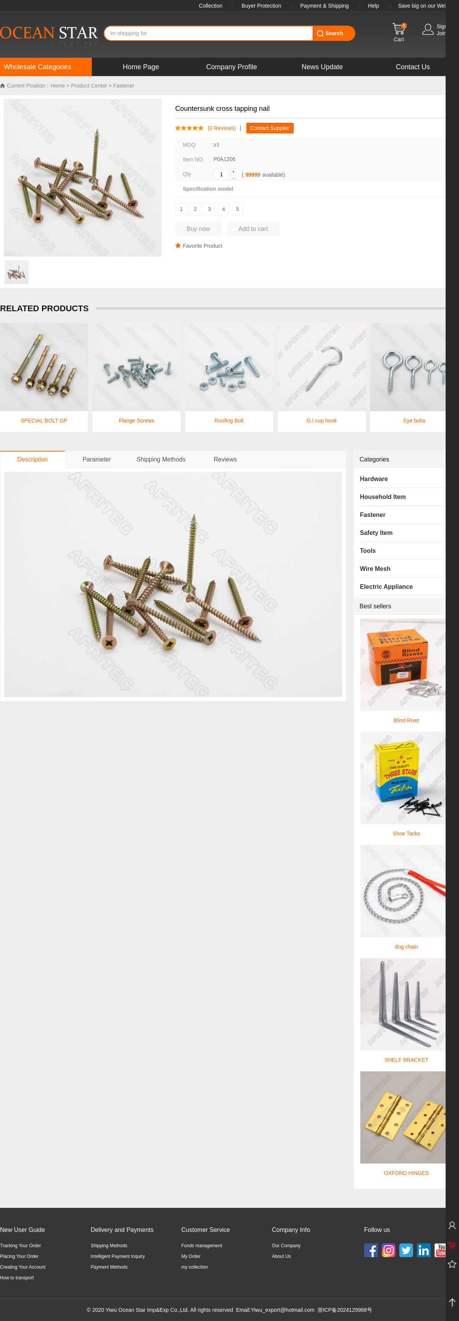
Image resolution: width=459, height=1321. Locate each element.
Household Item (383, 497)
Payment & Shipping (324, 6)
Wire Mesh (375, 568)
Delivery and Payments (122, 1230)
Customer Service (205, 1230)
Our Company (286, 1245)
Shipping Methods (109, 1245)
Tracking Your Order (20, 1245)
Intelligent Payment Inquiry (118, 1256)
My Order (190, 1256)
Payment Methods (109, 1267)
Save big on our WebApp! (428, 6)
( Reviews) (220, 128)
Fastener (123, 86)
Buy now (198, 229)
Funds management (201, 1245)
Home (57, 86)
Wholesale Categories (37, 67)
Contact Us (413, 67)
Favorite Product (198, 245)
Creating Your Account (23, 1267)
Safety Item (376, 533)
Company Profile (231, 67)
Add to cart (253, 229)
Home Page (141, 67)
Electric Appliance (386, 586)
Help (373, 6)
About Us (281, 1256)
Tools (368, 551)
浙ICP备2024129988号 (344, 1310)
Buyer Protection (262, 6)
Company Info (291, 1230)
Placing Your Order (19, 1256)
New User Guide (22, 1230)
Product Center (89, 86)
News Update (322, 67)
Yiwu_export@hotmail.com (282, 1310)
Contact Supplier (270, 128)
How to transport (17, 1277)
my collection (194, 1267)
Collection (210, 6)
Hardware (374, 479)
